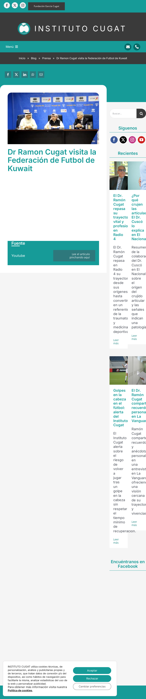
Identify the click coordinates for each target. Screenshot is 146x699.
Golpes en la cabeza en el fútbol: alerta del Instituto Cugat (120, 407)
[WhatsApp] (33, 74)
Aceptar (92, 670)
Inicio (22, 58)
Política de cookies (20, 690)
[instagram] (23, 5)
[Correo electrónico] (41, 74)
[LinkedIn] (25, 74)
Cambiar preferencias (92, 686)
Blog (33, 58)
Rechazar (92, 678)
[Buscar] (141, 113)
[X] (16, 74)
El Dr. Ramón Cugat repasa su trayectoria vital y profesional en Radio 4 (123, 217)
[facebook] (7, 5)
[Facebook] (8, 74)
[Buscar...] (123, 113)
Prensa (46, 58)
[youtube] (141, 139)
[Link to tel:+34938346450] (136, 46)
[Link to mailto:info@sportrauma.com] (127, 46)
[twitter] (15, 5)
